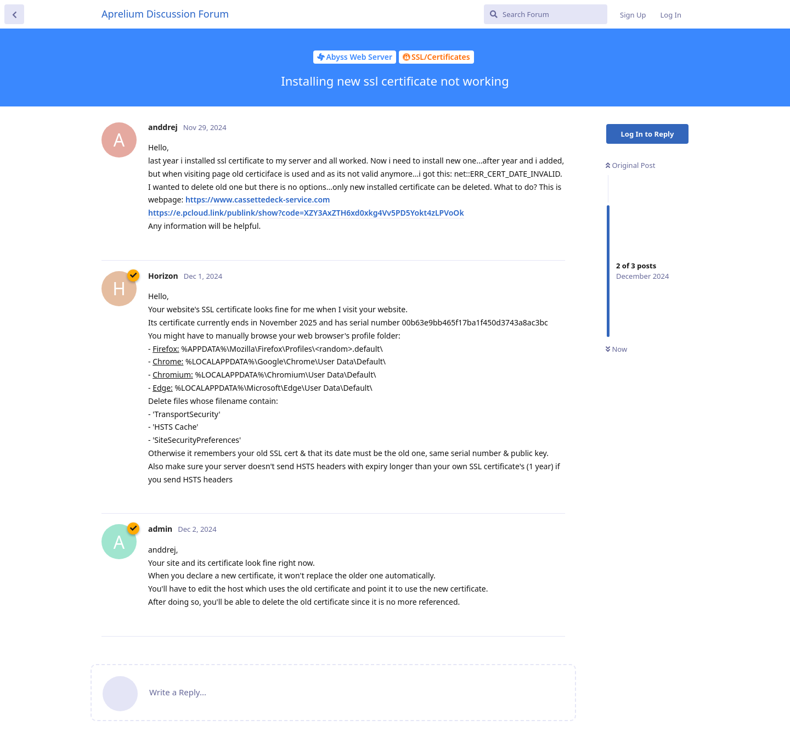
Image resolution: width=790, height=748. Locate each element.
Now (616, 349)
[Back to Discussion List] (14, 14)
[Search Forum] (545, 14)
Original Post (630, 165)
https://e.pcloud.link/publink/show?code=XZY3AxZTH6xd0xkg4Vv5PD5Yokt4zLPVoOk (306, 212)
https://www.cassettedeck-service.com (257, 199)
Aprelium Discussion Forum (165, 13)
